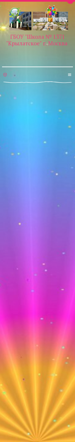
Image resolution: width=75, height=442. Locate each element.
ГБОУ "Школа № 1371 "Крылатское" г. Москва (36, 40)
